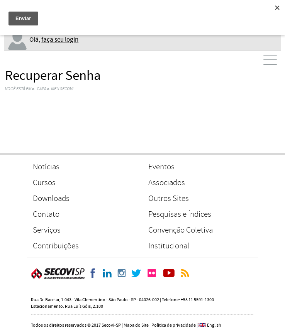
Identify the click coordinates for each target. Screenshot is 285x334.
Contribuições (56, 246)
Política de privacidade (173, 325)
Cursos (44, 183)
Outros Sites (168, 198)
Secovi (58, 273)
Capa (41, 89)
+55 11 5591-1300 (197, 300)
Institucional (168, 246)
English (214, 325)
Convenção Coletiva (180, 230)
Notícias (46, 167)
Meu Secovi (62, 89)
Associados (166, 183)
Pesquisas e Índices (179, 214)
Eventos (161, 167)
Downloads (51, 198)
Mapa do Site (136, 325)
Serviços (47, 230)
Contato (46, 214)
